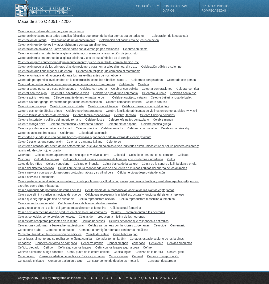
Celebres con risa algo (175, 128)
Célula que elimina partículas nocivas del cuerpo (49, 194)
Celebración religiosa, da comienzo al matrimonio (108, 71)
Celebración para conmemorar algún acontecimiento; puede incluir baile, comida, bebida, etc (78, 62)
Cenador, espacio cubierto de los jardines (157, 238)
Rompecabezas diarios (174, 8)
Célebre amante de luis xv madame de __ (81, 97)
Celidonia (24, 159)
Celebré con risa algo (32, 106)
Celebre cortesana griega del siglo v (145, 106)
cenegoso (138, 243)
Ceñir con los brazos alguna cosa (117, 247)
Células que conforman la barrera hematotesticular (51, 225)
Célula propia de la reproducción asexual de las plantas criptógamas (129, 190)
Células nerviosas (93, 221)
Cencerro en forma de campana (56, 243)
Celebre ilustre (94, 119)
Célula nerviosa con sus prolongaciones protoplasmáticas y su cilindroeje (65, 172)
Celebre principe (86, 128)
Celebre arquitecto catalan (129, 97)
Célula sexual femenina (125, 207)
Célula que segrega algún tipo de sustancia (46, 199)
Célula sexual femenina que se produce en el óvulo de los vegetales (62, 212)
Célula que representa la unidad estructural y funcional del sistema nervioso (134, 194)
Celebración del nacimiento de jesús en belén (129, 40)
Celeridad (24, 154)
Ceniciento (156, 243)
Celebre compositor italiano (124, 102)
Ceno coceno (26, 256)
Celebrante (126, 84)
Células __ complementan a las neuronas (138, 212)
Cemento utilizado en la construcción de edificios (50, 234)
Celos (171, 159)
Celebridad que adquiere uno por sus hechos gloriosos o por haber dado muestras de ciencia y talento (84, 137)
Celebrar (143, 84)
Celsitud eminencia (86, 163)
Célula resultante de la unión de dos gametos (87, 203)
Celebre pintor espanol (122, 124)
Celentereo (114, 141)
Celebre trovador (112, 128)
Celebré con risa (156, 102)
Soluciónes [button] (146, 6)
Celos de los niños (30, 163)
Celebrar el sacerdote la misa (70, 93)
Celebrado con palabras (147, 80)
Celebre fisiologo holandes (157, 115)
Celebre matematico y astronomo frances (76, 124)
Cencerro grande (92, 243)
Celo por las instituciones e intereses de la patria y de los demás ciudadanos (113, 159)
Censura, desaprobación (163, 256)
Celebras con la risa (183, 93)
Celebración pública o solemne (161, 66)
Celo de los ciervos (46, 159)
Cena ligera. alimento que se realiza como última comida (55, 238)
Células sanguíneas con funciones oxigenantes (119, 225)
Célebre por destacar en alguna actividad (44, 128)
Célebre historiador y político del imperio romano (49, 119)
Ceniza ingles (122, 252)
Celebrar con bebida (124, 88)
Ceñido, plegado (28, 247)
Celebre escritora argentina (84, 110)
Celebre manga (163, 119)
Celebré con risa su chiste (67, 106)
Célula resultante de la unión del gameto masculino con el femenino (62, 207)
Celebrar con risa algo (32, 93)
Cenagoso (24, 243)
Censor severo (118, 256)
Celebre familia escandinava (91, 115)
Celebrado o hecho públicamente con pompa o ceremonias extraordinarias (66, 84)
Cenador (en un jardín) (111, 238)
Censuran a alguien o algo (65, 260)
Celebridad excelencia (93, 132)
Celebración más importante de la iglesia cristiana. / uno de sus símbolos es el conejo (74, 57)
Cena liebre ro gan (125, 234)
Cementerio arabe (29, 229)
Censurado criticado (31, 260)
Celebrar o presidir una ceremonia (115, 93)
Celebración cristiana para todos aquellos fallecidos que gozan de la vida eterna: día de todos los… (82, 35)
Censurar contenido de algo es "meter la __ (115, 260)
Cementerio (177, 225)
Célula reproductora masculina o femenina (147, 199)
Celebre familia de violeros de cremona (43, 115)
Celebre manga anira (31, 124)
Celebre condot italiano (103, 106)
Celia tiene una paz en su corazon (151, 154)
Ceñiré (147, 247)
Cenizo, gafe (175, 252)
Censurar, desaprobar (162, 260)
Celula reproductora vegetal (36, 203)
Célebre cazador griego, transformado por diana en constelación (60, 102)
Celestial (119, 154)
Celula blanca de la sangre (120, 163)
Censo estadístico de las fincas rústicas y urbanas (72, 256)
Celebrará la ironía (154, 93)
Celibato (183, 154)
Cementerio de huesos (60, 229)
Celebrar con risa (187, 88)
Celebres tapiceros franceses (37, 132)
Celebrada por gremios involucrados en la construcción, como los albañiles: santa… (72, 80)
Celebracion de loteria (32, 40)
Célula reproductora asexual (96, 199)
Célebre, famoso (125, 115)
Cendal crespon (117, 243)
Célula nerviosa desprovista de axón (141, 172)
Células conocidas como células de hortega (46, 216)
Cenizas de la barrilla (149, 252)
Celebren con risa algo (142, 128)
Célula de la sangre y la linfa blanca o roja (169, 163)
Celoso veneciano (57, 163)
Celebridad (67, 132)
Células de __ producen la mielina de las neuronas (112, 216)
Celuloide (160, 225)
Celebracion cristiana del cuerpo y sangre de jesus (51, 31)
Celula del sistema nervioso (36, 168)
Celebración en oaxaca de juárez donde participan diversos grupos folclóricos (68, 49)
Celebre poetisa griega (156, 124)
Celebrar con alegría (93, 88)
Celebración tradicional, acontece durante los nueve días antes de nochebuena (69, 75)
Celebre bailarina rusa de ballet (171, 97)
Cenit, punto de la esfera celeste (88, 252)
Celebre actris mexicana (33, 97)
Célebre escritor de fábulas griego (40, 110)
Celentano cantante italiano (84, 141)
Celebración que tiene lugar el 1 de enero (45, 71)
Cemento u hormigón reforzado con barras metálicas (113, 229)
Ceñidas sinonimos (179, 243)
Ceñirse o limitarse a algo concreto (40, 252)
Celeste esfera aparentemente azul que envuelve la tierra (72, 154)
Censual (137, 256)
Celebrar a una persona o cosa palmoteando (47, 88)
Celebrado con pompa (181, 80)
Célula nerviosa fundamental (36, 177)
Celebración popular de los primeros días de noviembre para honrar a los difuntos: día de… (77, 66)
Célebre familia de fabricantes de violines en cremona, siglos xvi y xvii (151, 110)
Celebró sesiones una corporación (40, 141)
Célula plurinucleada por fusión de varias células (49, 190)
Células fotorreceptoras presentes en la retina (47, 221)
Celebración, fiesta (135, 49)
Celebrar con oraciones (157, 88)
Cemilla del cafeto (97, 234)
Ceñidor (49, 247)
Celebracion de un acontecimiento (73, 40)
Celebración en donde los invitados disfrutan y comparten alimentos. (62, 44)
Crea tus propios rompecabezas (216, 8)
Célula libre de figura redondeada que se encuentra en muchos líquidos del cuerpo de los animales (122, 168)
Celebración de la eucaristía (170, 35)
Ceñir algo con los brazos (74, 247)
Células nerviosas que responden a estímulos (139, 221)
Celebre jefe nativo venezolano (128, 119)
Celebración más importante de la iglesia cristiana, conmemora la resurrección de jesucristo (77, 53)
